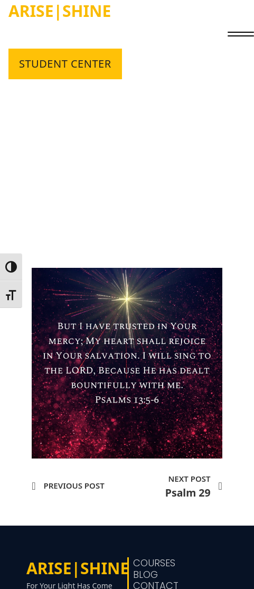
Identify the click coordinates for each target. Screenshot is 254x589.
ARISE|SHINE (59, 11)
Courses (154, 563)
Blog (145, 575)
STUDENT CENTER (65, 64)
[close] (241, 35)
